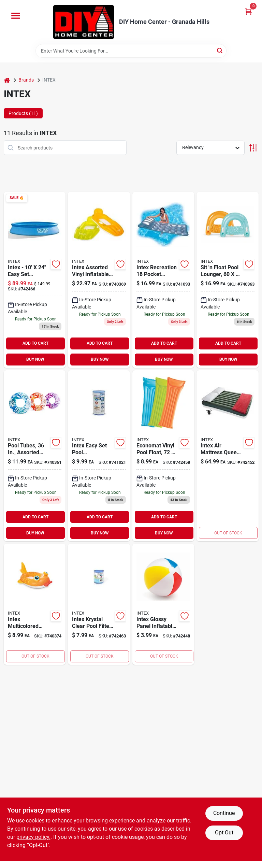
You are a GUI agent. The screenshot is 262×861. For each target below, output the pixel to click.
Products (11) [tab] (23, 113)
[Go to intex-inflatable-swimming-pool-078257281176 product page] (35, 280)
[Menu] (15, 15)
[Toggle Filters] (253, 148)
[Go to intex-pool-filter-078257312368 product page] (99, 604)
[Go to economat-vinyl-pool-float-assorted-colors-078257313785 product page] (163, 456)
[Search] (220, 50)
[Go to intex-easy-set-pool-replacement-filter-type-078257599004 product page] (99, 456)
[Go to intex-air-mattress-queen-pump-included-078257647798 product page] (227, 456)
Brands (26, 80)
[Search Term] (131, 51)
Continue (224, 813)
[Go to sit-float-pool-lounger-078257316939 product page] (227, 280)
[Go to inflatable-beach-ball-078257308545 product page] (163, 604)
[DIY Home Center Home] (83, 22)
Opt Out (224, 832)
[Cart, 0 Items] (248, 11)
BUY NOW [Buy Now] (35, 359)
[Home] (7, 80)
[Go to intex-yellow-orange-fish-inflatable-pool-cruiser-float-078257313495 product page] (35, 604)
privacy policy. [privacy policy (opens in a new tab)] (33, 837)
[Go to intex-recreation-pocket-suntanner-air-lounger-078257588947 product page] (163, 280)
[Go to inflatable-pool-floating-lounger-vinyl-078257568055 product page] (99, 280)
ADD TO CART (35, 343)
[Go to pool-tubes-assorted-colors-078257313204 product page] (35, 456)
